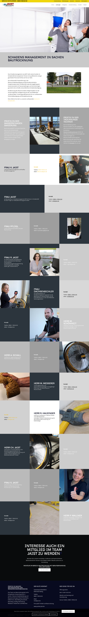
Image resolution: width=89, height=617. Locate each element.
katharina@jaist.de (42, 171)
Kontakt (72, 143)
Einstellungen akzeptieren (68, 611)
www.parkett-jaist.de (39, 606)
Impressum (72, 1)
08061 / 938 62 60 (57, 199)
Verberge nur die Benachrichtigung (40, 614)
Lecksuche (79, 126)
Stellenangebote (84, 1)
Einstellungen (53, 614)
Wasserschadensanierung (70, 132)
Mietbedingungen (65, 1)
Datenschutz (77, 1)
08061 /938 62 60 (38, 596)
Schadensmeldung (57, 1)
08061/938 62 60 (42, 170)
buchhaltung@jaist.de (43, 230)
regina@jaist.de (71, 264)
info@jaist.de (55, 201)
